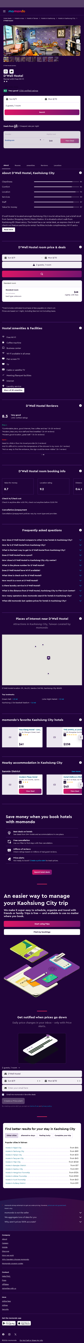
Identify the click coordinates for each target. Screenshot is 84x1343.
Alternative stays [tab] (28, 1135)
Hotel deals (8, 18)
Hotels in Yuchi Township (16, 1180)
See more (76, 771)
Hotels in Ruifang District (15, 1183)
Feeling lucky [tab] (44, 1135)
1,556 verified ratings (28, 91)
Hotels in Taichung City (15, 1151)
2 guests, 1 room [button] (13, 106)
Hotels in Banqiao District (16, 1165)
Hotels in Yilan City (13, 1162)
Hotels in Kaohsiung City (66, 18)
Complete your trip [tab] (63, 1135)
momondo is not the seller (43, 1212)
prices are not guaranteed (57, 1205)
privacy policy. (47, 1106)
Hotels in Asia (19, 18)
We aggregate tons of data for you (43, 1217)
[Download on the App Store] (24, 1323)
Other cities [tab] (12, 1135)
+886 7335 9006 (11, 87)
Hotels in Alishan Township (16, 1176)
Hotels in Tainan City (14, 1155)
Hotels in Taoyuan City (15, 1158)
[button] (4, 11)
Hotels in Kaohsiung (48, 18)
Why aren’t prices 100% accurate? (43, 1221)
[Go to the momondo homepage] (17, 11)
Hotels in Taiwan (32, 18)
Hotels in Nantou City (14, 1169)
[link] (30, 791)
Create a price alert (38, 861)
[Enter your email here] (44, 1088)
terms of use (34, 1106)
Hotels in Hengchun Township (18, 1173)
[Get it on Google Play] (9, 1323)
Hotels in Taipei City (14, 1148)
